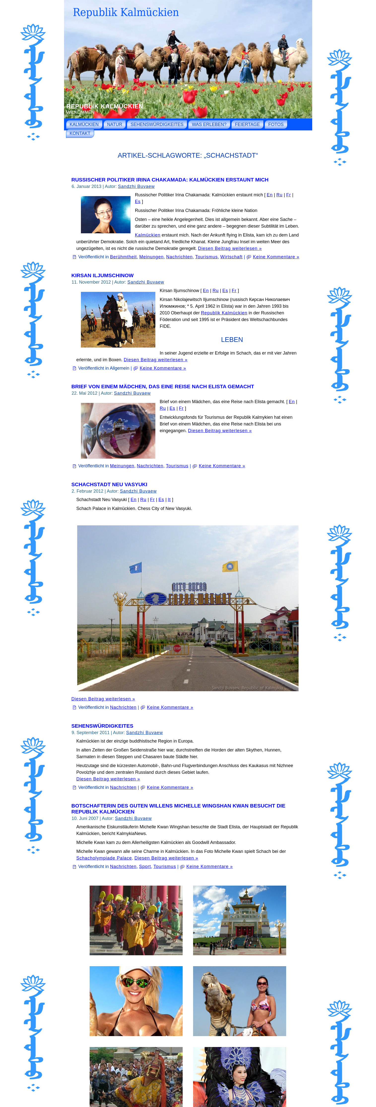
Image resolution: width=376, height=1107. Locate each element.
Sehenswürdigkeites (102, 726)
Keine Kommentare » (276, 256)
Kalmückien (148, 235)
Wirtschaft (231, 256)
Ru (279, 194)
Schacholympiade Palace (104, 858)
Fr (288, 194)
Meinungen (151, 256)
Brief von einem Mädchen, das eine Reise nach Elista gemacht (162, 386)
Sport (145, 866)
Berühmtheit (123, 256)
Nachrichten (179, 256)
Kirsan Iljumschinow (102, 275)
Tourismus (206, 256)
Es (138, 201)
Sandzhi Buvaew (136, 186)
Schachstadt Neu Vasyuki (109, 484)
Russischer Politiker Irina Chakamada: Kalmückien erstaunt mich (170, 179)
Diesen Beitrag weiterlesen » (230, 248)
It (169, 499)
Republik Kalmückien (105, 106)
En (270, 194)
